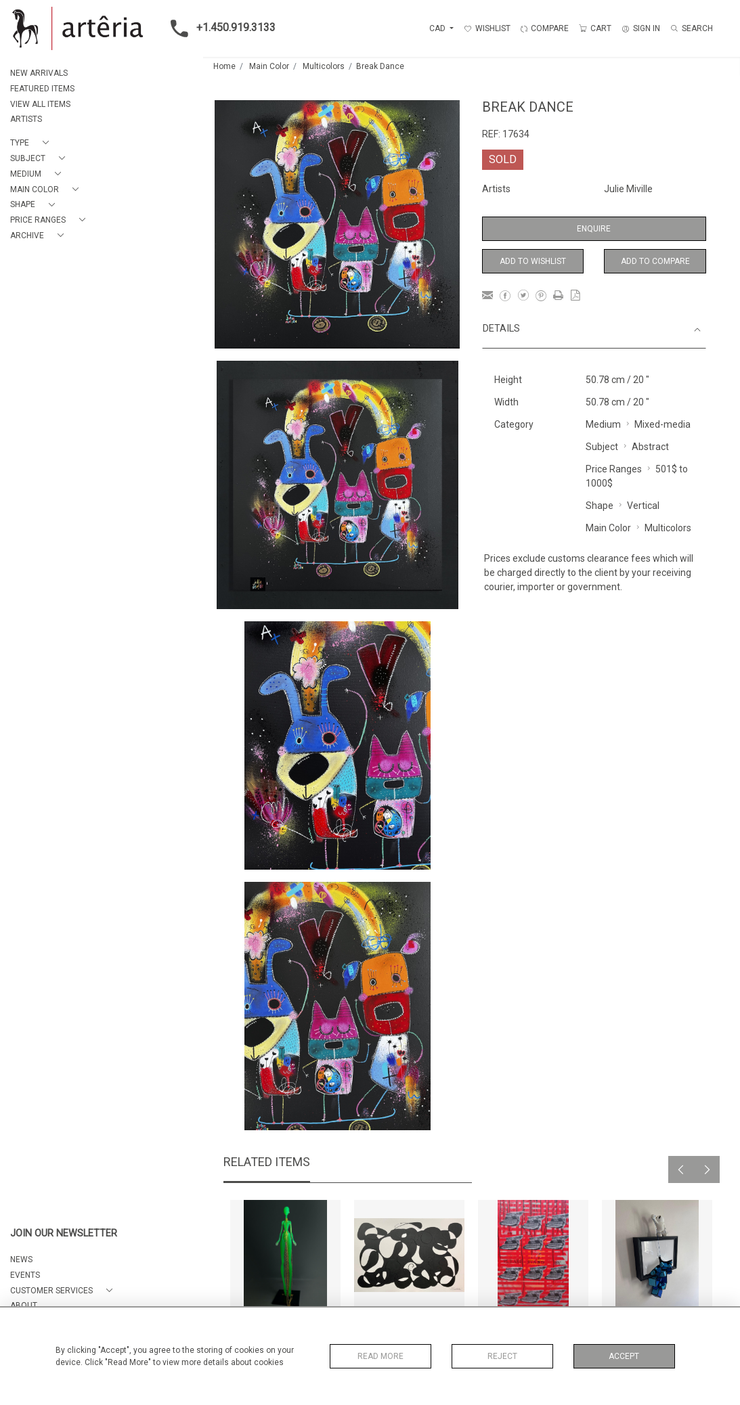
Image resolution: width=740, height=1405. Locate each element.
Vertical (643, 505)
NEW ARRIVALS (39, 73)
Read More (380, 1356)
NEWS (21, 1259)
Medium (603, 424)
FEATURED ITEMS (42, 88)
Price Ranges (614, 469)
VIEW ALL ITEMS (40, 104)
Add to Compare (655, 261)
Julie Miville (628, 188)
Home (224, 66)
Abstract (650, 446)
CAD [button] (438, 28)
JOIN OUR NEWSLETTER (63, 1233)
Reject (502, 1356)
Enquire (594, 228)
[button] (32, 143)
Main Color (269, 66)
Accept (624, 1356)
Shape (599, 505)
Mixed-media (662, 424)
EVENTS (25, 1275)
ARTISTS (26, 119)
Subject (602, 446)
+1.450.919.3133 (219, 28)
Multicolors (324, 66)
